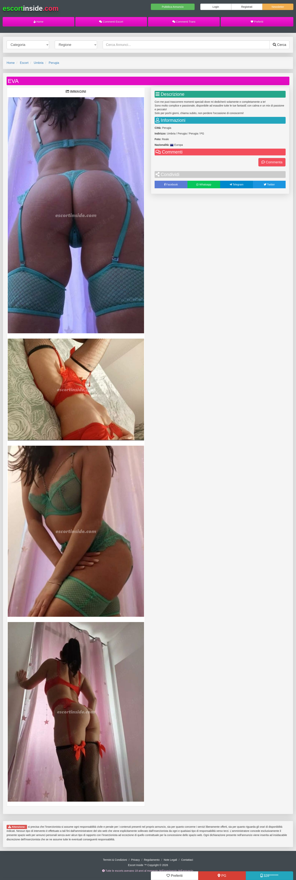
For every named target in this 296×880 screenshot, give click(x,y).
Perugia (54, 62)
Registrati (246, 6)
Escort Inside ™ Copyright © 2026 (148, 865)
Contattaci (187, 859)
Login (216, 6)
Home (38, 21)
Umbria (39, 62)
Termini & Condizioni (115, 859)
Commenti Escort (111, 21)
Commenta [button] (271, 162)
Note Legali (170, 859)
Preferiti (257, 21)
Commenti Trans (184, 21)
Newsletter (278, 6)
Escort (24, 62)
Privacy (135, 859)
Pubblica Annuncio (172, 6)
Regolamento (152, 859)
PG (222, 876)
